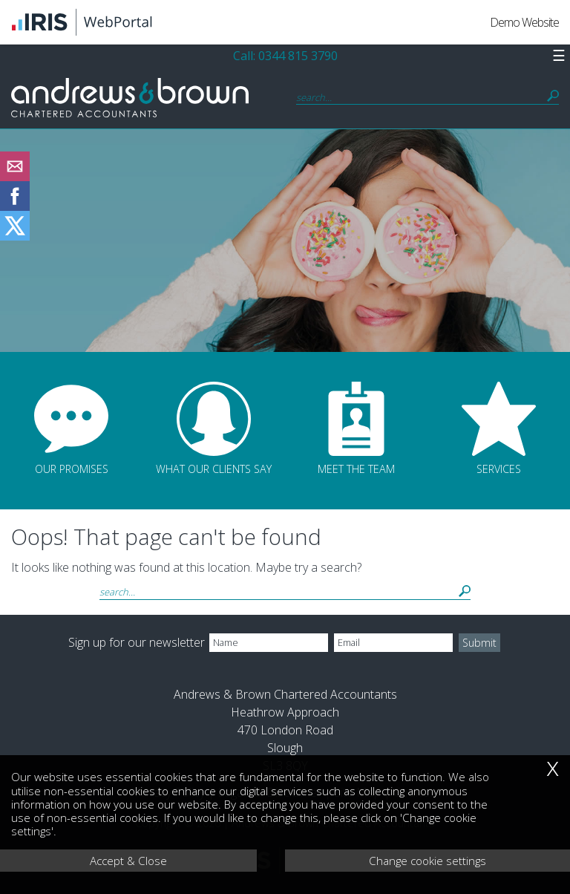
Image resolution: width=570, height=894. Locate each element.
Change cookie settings (427, 860)
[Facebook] (15, 206)
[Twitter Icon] (15, 236)
